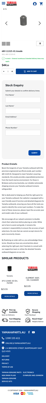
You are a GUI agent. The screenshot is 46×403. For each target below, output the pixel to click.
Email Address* (11, 117)
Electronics (28, 372)
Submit (34, 153)
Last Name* (9, 106)
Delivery (5, 356)
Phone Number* (11, 128)
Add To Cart (26, 71)
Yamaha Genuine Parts (11, 372)
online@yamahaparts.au (18, 343)
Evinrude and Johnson (33, 375)
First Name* (9, 95)
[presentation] (23, 142)
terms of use (7, 367)
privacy (5, 363)
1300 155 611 (12, 338)
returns (5, 360)
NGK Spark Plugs (9, 375)
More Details (10, 296)
